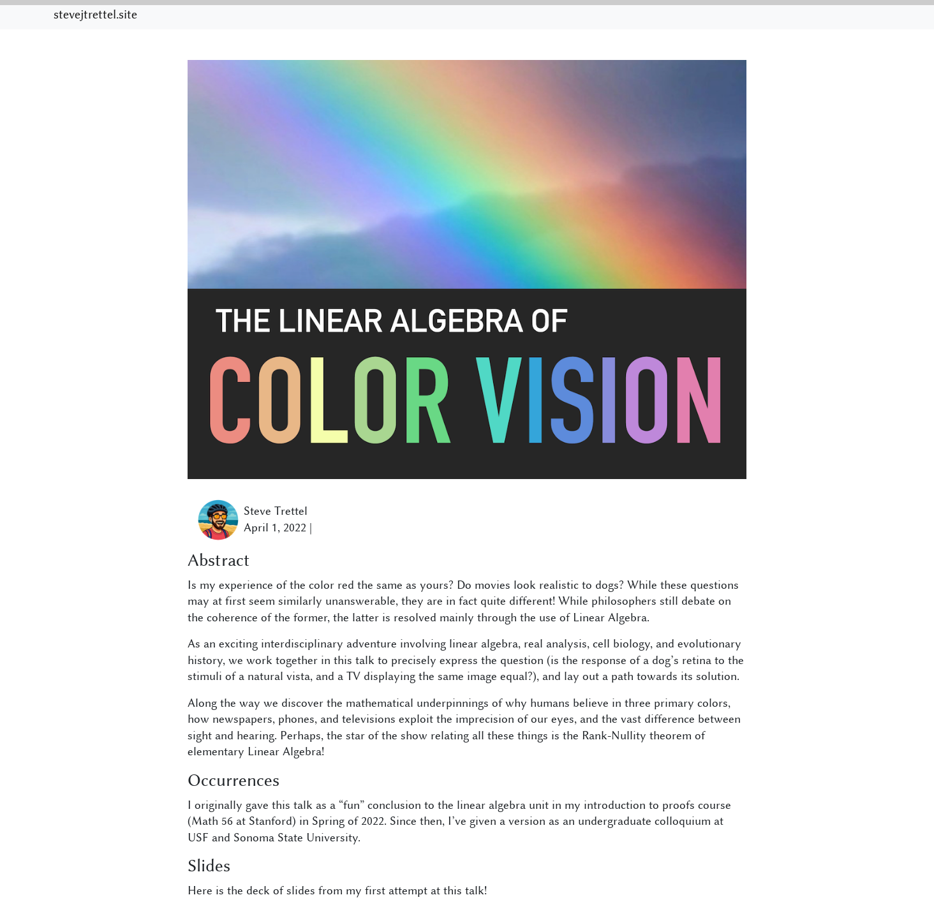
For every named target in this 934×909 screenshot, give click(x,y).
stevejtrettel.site (95, 14)
